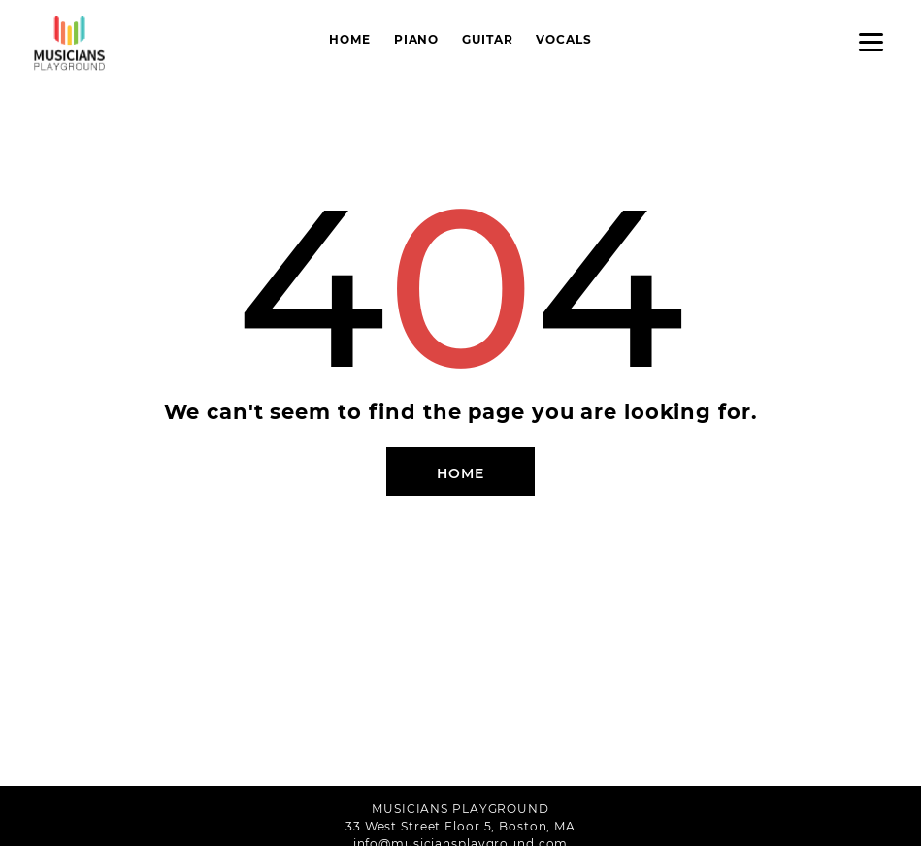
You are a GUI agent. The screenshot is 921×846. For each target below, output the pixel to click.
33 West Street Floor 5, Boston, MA (460, 826)
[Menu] (871, 41)
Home (350, 39)
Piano (416, 39)
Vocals (563, 39)
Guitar (487, 39)
